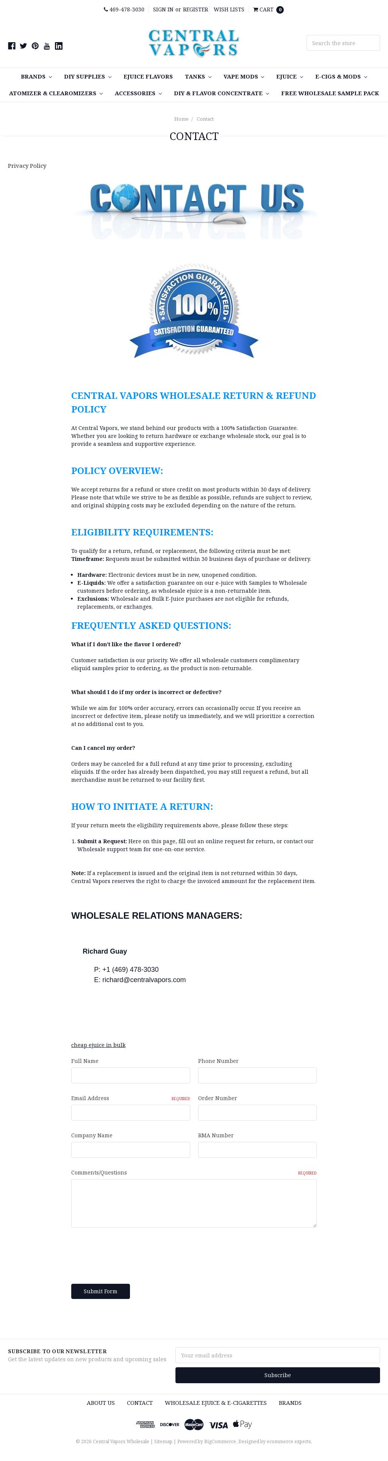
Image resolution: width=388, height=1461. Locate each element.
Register (195, 9)
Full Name (85, 1060)
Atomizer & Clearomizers (56, 93)
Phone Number (218, 1060)
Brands (36, 76)
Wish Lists (229, 9)
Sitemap (163, 1441)
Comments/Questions (194, 1172)
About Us (101, 1402)
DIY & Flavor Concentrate (221, 93)
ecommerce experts (289, 1441)
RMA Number (216, 1135)
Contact (205, 118)
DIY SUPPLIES (87, 76)
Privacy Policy (27, 165)
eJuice (289, 76)
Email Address (130, 1098)
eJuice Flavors (148, 76)
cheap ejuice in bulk (98, 1045)
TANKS (198, 76)
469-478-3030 (124, 9)
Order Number (217, 1098)
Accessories (138, 93)
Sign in (163, 9)
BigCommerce (220, 1441)
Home (181, 118)
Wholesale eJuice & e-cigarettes (216, 1402)
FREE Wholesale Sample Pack (330, 93)
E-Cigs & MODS (341, 76)
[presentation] (128, 1253)
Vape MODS (244, 76)
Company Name (92, 1135)
